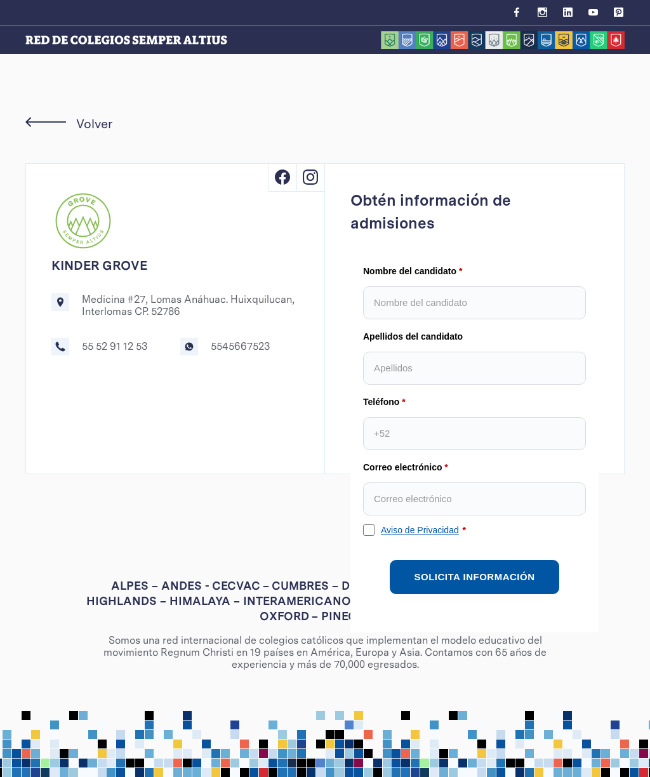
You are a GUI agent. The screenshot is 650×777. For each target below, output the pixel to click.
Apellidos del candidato (413, 336)
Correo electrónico (402, 467)
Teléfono (381, 402)
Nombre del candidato (409, 271)
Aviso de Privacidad (420, 530)
